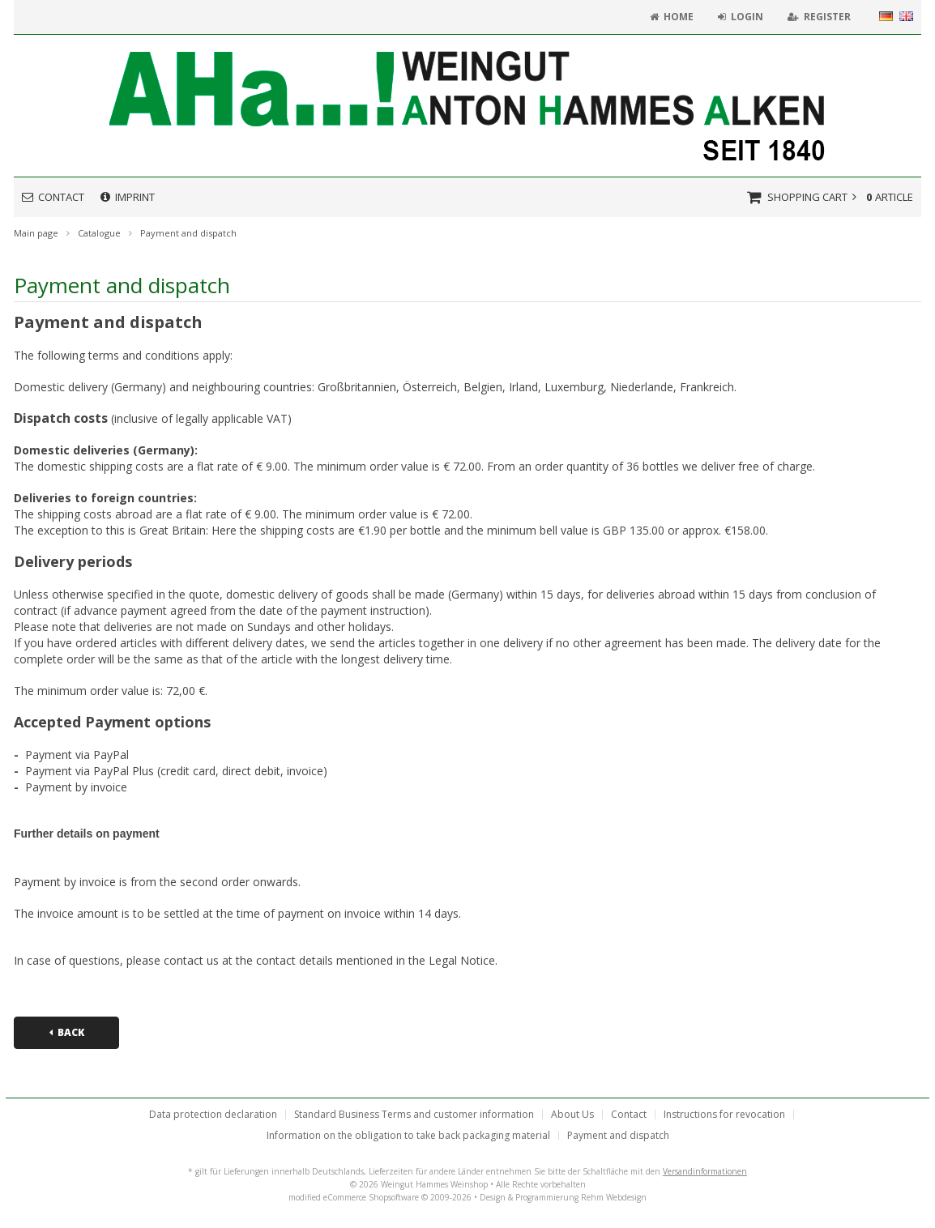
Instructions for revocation (724, 1114)
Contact (53, 197)
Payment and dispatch (618, 1136)
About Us (572, 1114)
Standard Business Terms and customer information (414, 1114)
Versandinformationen (705, 1171)
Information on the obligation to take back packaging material (408, 1136)
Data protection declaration (213, 1114)
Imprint (127, 197)
